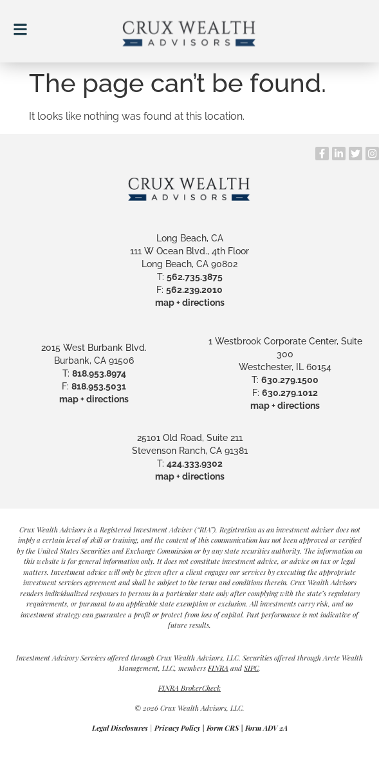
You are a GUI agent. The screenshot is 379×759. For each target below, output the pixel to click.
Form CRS (223, 728)
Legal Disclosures (120, 728)
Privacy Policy (177, 728)
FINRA (218, 668)
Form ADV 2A (266, 728)
